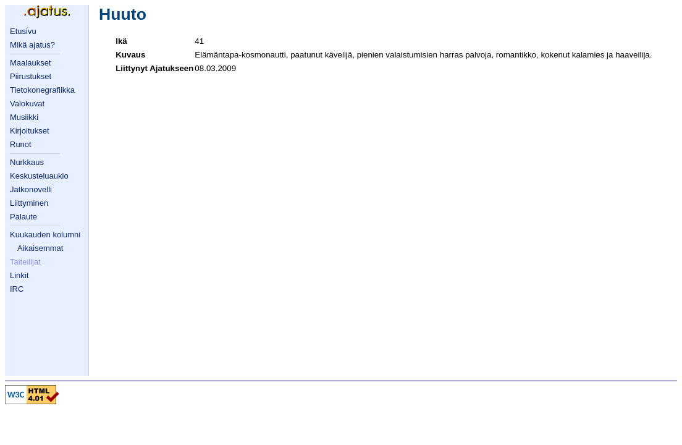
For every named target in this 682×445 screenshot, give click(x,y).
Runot (21, 144)
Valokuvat (27, 103)
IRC (16, 289)
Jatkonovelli (31, 189)
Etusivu (23, 31)
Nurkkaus (27, 162)
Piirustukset (30, 76)
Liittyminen (29, 203)
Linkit (19, 275)
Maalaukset (30, 62)
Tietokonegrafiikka (42, 90)
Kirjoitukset (29, 130)
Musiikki (24, 117)
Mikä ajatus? (32, 44)
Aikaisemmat (40, 248)
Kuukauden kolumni (45, 234)
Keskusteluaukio (39, 175)
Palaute (23, 216)
